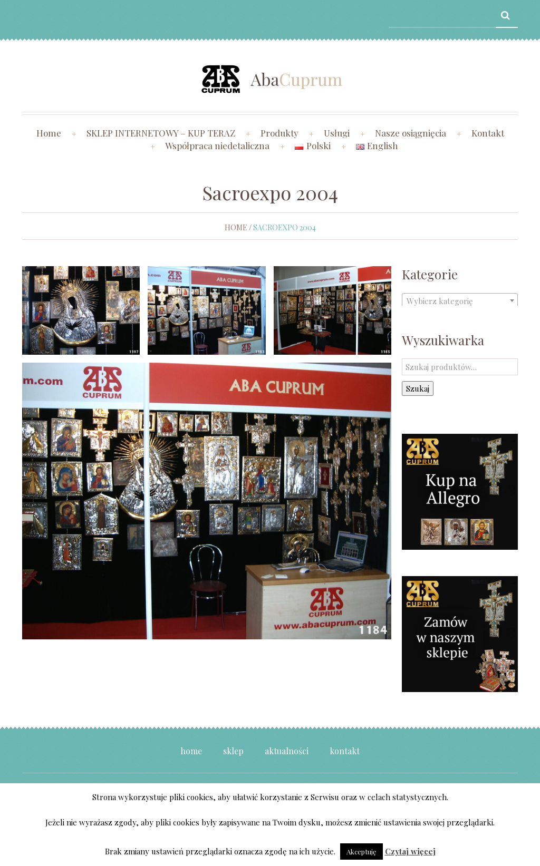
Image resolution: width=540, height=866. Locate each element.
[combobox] (460, 300)
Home (48, 133)
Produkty (279, 133)
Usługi (337, 133)
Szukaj (417, 388)
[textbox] (459, 301)
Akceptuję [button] (361, 851)
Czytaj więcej (410, 851)
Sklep (233, 750)
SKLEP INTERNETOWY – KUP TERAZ (160, 133)
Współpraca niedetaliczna (217, 145)
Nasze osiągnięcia (410, 133)
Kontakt (487, 133)
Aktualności (286, 750)
